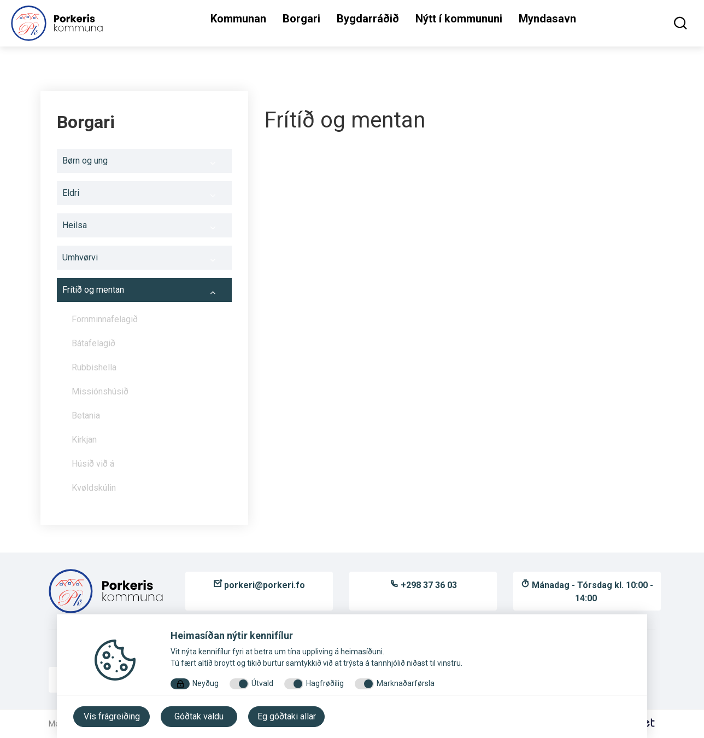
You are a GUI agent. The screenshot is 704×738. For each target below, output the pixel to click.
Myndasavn (547, 18)
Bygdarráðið (368, 18)
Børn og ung (144, 163)
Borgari (301, 18)
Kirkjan (84, 439)
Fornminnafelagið (149, 322)
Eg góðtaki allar (286, 716)
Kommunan (238, 18)
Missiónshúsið (149, 394)
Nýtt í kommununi (458, 18)
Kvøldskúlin (94, 488)
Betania (86, 415)
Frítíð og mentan (144, 292)
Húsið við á (93, 463)
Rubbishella (94, 367)
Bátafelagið (93, 343)
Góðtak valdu (199, 716)
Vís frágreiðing (112, 716)
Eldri (144, 196)
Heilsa (144, 228)
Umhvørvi (144, 260)
